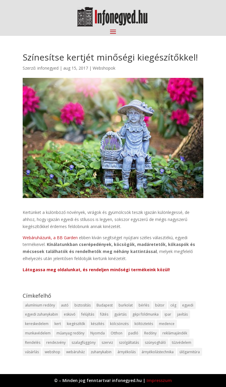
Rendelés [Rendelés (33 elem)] (32, 342)
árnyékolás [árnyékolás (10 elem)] (126, 351)
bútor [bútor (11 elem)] (159, 305)
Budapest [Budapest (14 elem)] (105, 305)
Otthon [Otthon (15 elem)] (116, 333)
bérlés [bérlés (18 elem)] (144, 305)
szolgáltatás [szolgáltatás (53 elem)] (129, 342)
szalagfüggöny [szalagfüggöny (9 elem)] (84, 342)
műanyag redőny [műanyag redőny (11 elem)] (70, 333)
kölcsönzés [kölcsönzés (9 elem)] (119, 323)
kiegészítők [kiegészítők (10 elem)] (76, 323)
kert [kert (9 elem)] (57, 323)
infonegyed (48, 68)
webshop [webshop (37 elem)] (52, 351)
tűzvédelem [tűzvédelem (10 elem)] (181, 342)
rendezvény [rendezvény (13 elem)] (56, 342)
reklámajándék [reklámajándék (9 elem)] (174, 333)
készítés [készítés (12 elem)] (97, 323)
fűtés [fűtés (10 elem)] (104, 314)
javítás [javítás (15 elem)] (182, 314)
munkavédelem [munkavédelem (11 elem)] (38, 333)
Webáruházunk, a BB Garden (50, 237)
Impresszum (159, 380)
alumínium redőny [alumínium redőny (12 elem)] (40, 305)
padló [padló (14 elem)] (133, 333)
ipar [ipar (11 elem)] (167, 314)
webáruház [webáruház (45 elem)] (75, 351)
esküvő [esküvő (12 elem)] (69, 314)
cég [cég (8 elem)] (173, 305)
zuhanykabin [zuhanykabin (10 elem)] (101, 351)
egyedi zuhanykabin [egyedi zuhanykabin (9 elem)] (41, 314)
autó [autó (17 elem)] (65, 305)
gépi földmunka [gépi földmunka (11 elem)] (145, 314)
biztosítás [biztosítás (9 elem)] (82, 305)
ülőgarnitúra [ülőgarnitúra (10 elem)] (190, 351)
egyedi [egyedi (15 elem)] (187, 305)
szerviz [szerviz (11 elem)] (107, 342)
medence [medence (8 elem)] (167, 323)
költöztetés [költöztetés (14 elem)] (143, 323)
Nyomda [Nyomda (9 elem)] (97, 333)
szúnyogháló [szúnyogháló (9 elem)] (155, 342)
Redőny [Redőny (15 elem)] (150, 333)
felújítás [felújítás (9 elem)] (87, 314)
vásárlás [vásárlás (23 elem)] (32, 351)
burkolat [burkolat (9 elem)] (126, 305)
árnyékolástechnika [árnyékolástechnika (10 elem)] (158, 351)
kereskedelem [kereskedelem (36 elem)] (37, 323)
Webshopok (104, 68)
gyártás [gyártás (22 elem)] (120, 314)
